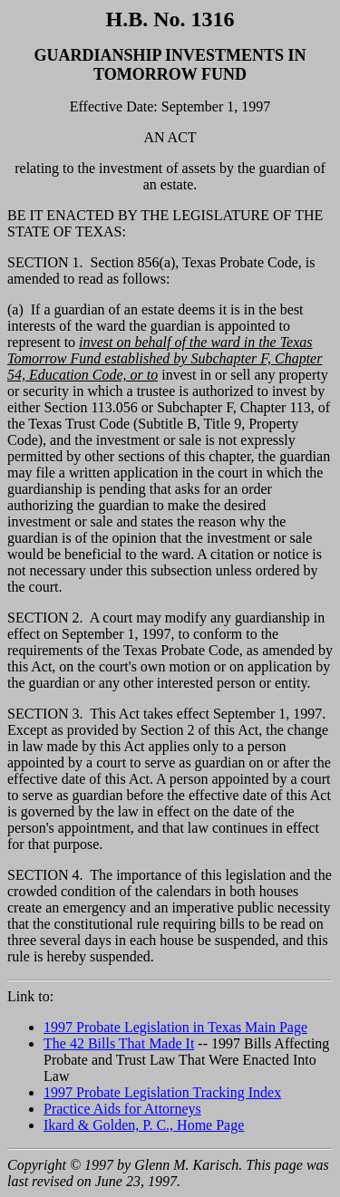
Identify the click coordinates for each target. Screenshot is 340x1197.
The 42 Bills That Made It (119, 1043)
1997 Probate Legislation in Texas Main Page (175, 1027)
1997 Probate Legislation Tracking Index (162, 1092)
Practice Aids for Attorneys (122, 1108)
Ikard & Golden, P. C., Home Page (144, 1125)
